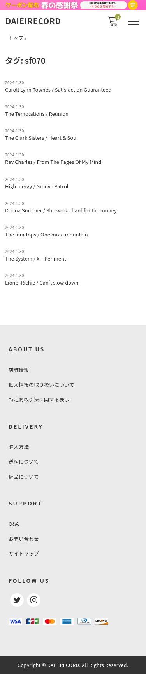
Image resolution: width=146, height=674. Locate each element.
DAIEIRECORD (33, 21)
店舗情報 (19, 369)
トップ (15, 38)
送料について (24, 461)
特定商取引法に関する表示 (39, 399)
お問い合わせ (24, 538)
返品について (24, 476)
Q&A (14, 523)
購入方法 (19, 446)
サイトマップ (24, 553)
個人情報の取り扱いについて (41, 384)
